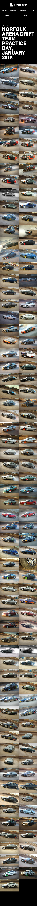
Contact (26, 15)
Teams (32, 10)
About (7, 15)
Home (4, 10)
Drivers (23, 10)
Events (13, 10)
